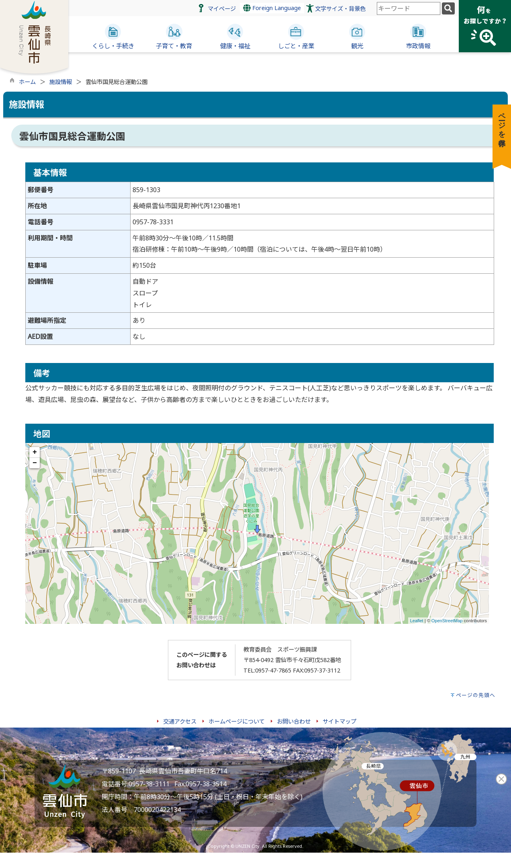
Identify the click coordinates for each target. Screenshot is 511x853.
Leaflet (416, 620)
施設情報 (60, 82)
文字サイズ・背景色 (340, 8)
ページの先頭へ (475, 695)
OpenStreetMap (447, 620)
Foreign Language (272, 8)
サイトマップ (339, 721)
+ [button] (35, 452)
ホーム (27, 82)
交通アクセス (179, 721)
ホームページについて (236, 721)
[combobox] (408, 8)
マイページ (222, 8)
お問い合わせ (294, 721)
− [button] (35, 463)
